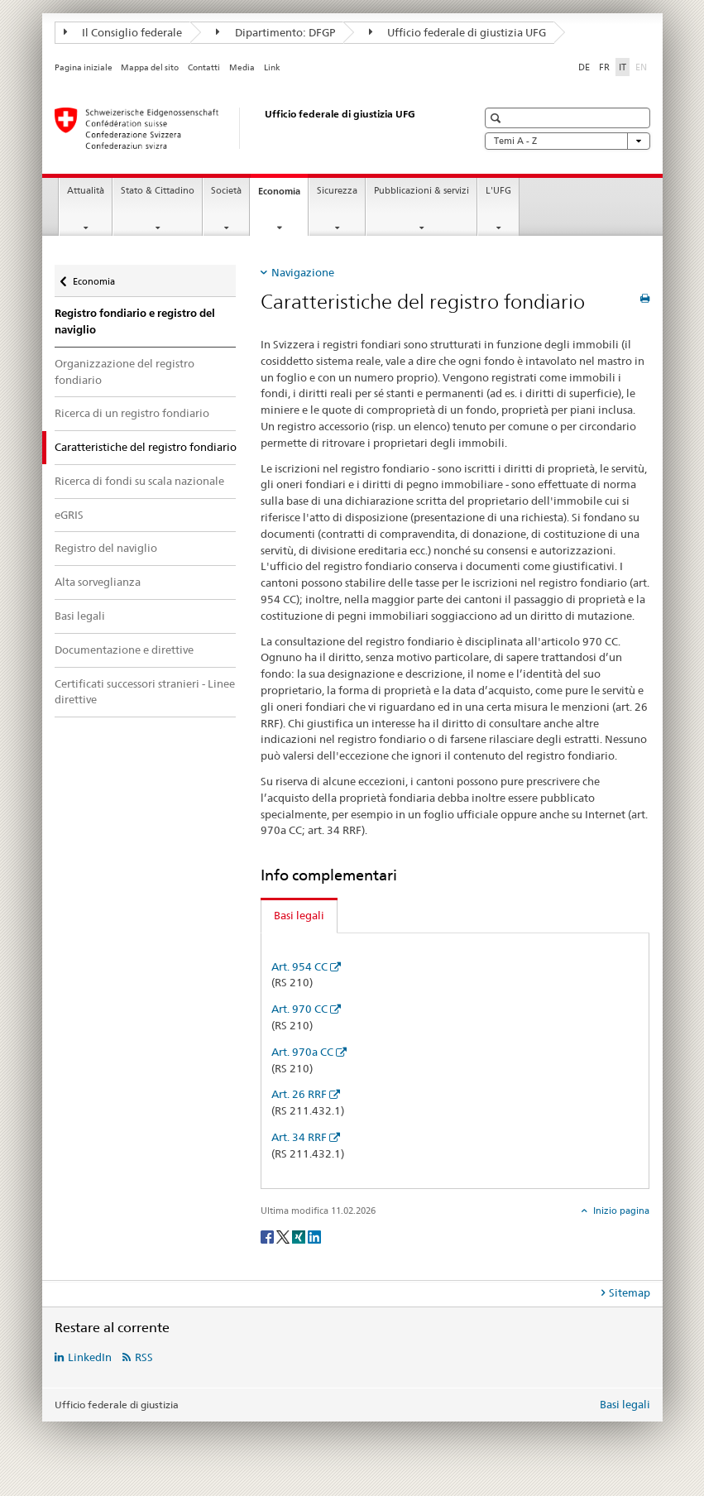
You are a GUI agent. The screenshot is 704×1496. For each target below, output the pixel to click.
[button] (497, 117)
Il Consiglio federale (123, 32)
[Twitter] (284, 1236)
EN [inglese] (642, 66)
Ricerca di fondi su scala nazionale (139, 480)
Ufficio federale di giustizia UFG (458, 32)
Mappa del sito (150, 67)
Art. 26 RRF (299, 1093)
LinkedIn (90, 1357)
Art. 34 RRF (299, 1137)
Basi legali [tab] (299, 915)
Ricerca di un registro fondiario (132, 413)
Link (272, 67)
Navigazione (302, 272)
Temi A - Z (567, 141)
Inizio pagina (620, 1210)
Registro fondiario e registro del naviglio (135, 321)
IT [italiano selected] (622, 67)
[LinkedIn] (314, 1236)
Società (226, 190)
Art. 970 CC (299, 1008)
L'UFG (498, 190)
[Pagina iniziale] (249, 128)
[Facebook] (268, 1236)
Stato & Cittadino (157, 190)
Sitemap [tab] (629, 1292)
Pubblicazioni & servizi (421, 190)
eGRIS (69, 514)
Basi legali (80, 615)
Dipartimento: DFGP (275, 32)
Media (242, 67)
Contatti (204, 67)
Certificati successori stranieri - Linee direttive (145, 692)
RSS (144, 1357)
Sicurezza (337, 190)
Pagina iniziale (84, 67)
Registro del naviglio (106, 547)
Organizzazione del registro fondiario (124, 371)
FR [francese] (604, 67)
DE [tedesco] (584, 67)
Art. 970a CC (302, 1051)
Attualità (85, 190)
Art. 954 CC (299, 966)
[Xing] (300, 1236)
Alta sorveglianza (98, 581)
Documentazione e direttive (124, 649)
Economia (283, 196)
